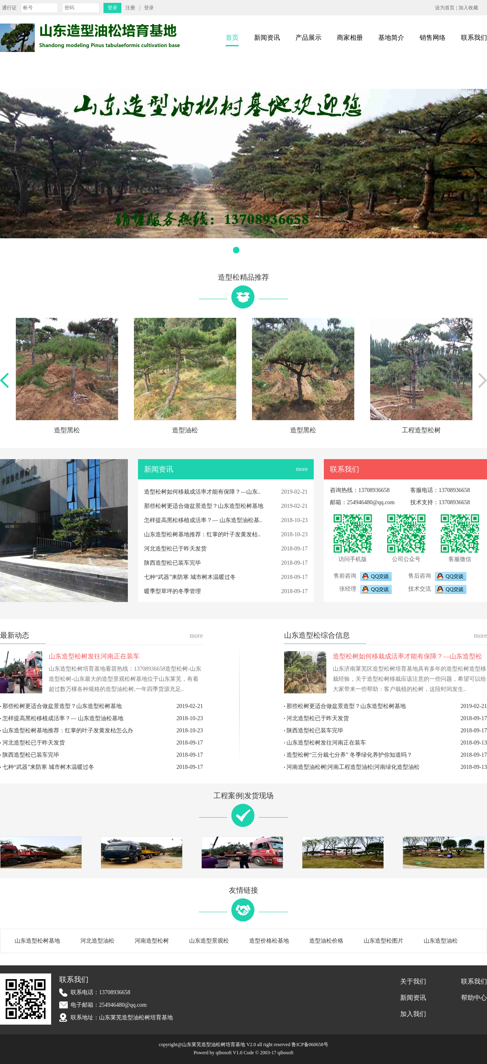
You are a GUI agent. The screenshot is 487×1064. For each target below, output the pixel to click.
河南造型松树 (152, 941)
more (302, 469)
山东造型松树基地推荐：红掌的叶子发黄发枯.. (202, 534)
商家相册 (350, 37)
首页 (232, 37)
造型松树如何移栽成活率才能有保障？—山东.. (202, 492)
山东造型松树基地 (37, 941)
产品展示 (308, 37)
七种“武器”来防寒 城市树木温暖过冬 (190, 577)
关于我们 (413, 981)
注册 (130, 8)
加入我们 (413, 1013)
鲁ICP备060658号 (309, 1044)
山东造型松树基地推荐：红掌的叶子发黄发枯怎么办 (67, 730)
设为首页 (445, 8)
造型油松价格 (326, 941)
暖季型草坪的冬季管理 (172, 591)
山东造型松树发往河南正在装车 (94, 656)
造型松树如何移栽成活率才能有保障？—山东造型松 (407, 656)
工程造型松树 (421, 430)
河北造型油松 (97, 941)
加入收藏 (468, 8)
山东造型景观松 (209, 941)
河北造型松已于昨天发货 (175, 549)
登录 (149, 8)
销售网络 (433, 37)
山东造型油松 (441, 941)
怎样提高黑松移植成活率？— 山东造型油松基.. (203, 520)
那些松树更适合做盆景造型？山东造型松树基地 (203, 506)
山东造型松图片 (383, 941)
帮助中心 (474, 997)
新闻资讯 (267, 37)
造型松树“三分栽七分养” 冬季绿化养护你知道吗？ (349, 755)
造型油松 (185, 430)
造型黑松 (67, 430)
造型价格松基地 (269, 941)
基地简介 (391, 37)
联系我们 (474, 37)
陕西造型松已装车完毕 (172, 563)
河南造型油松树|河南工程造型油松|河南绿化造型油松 (353, 767)
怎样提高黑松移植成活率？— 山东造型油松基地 (62, 718)
